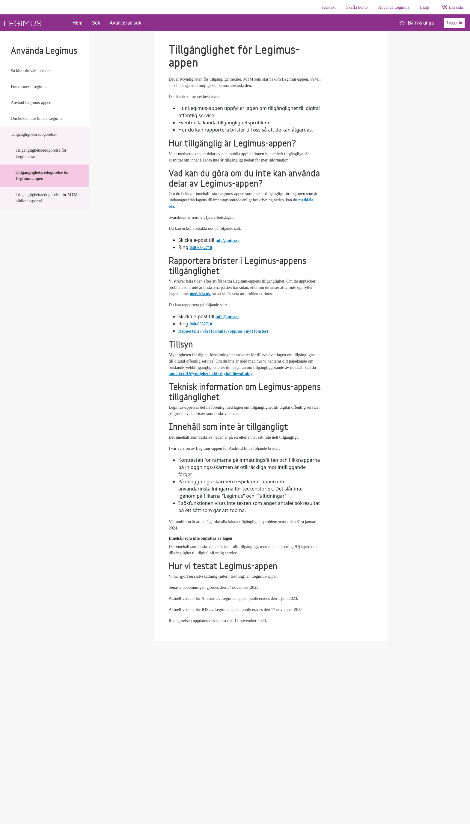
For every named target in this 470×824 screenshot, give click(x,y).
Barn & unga (416, 22)
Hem (77, 22)
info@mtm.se (227, 240)
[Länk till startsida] (34, 22)
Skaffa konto (357, 7)
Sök (96, 22)
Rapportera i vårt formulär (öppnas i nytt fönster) (223, 331)
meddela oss (200, 294)
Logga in (454, 23)
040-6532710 (201, 247)
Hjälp (424, 7)
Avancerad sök (125, 22)
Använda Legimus (393, 7)
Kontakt (329, 7)
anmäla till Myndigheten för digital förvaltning (211, 374)
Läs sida (456, 7)
